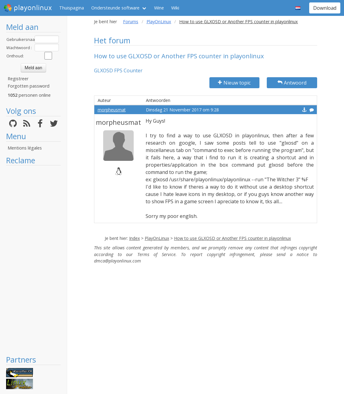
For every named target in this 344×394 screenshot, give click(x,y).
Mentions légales (25, 148)
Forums (130, 21)
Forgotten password (28, 86)
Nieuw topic (234, 82)
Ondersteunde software (115, 8)
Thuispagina (71, 8)
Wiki (175, 8)
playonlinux (28, 8)
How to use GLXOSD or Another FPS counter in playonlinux (232, 238)
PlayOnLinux (159, 21)
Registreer (18, 78)
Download (324, 8)
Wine (159, 8)
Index (134, 238)
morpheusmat (112, 110)
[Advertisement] (33, 260)
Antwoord (291, 82)
